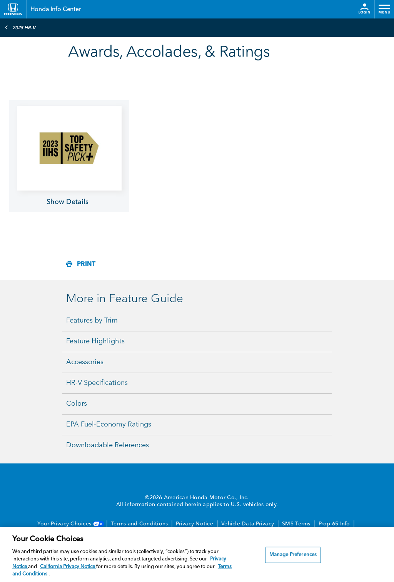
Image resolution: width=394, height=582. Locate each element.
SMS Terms (296, 524)
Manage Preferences (293, 554)
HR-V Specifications (97, 383)
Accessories (85, 362)
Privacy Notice (194, 524)
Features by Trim (92, 320)
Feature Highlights (95, 341)
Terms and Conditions (139, 524)
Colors (76, 403)
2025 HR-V (20, 27)
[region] (197, 554)
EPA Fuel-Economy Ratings (108, 424)
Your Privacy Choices (70, 524)
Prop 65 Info (334, 524)
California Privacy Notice (68, 566)
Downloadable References (107, 445)
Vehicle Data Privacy (247, 524)
